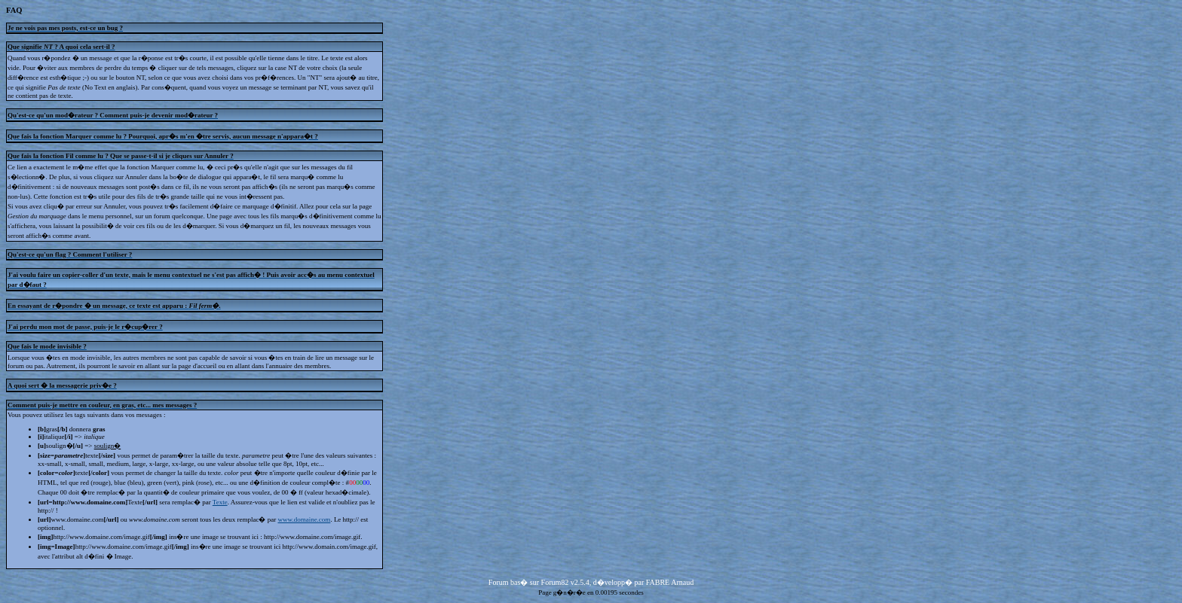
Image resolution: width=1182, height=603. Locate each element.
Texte (220, 502)
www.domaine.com (303, 519)
